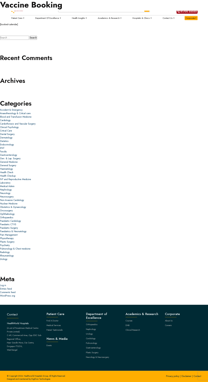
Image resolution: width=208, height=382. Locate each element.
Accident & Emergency (11, 110)
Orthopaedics (6, 217)
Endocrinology (7, 144)
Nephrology (6, 189)
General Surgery (8, 165)
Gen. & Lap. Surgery (10, 158)
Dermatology (6, 137)
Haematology (6, 169)
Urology (3, 259)
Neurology (5, 193)
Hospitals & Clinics (141, 18)
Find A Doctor (52, 320)
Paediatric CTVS (8, 224)
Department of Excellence (47, 18)
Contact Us (168, 18)
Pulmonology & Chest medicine (15, 248)
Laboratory (5, 182)
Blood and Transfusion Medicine (15, 116)
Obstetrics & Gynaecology (13, 207)
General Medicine (9, 162)
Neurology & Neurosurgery (97, 357)
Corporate (190, 18)
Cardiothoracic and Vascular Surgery (18, 123)
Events (49, 345)
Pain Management (8, 234)
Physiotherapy (7, 238)
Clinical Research (133, 329)
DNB (128, 325)
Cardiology (5, 120)
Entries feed (6, 288)
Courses (129, 320)
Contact (197, 376)
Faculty (3, 151)
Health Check (6, 172)
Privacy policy (172, 376)
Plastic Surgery (7, 241)
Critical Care (6, 130)
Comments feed (7, 292)
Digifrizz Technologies (40, 379)
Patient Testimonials (55, 329)
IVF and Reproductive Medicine (15, 179)
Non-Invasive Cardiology (12, 200)
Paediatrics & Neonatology (13, 231)
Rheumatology (7, 255)
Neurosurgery (7, 196)
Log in (3, 285)
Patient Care (16, 18)
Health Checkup (8, 175)
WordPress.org (7, 295)
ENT (2, 148)
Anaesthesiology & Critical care (15, 113)
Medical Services (54, 325)
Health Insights (78, 18)
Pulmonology (91, 343)
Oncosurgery (6, 210)
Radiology (5, 252)
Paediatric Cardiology (10, 221)
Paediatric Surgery (9, 228)
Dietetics (4, 141)
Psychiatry (5, 245)
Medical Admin (7, 186)
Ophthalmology (7, 214)
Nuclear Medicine (8, 203)
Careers (168, 325)
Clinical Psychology (9, 127)
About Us (168, 320)
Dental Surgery (7, 134)
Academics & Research (109, 18)
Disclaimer (186, 376)
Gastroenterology (8, 155)
